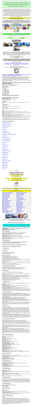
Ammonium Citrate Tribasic (6, 124)
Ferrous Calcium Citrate (6, 140)
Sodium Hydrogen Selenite (6, 160)
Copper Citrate (4, 135)
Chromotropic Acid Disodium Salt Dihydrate (9, 134)
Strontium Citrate (5, 162)
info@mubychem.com (17, 176)
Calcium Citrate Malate (6, 132)
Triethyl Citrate (4, 167)
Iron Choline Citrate (5, 145)
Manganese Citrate (5, 152)
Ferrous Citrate (4, 142)
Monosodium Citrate (14, 74)
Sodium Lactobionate (20, 211)
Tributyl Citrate (4, 163)
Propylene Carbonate (5, 207)
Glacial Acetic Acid (5, 201)
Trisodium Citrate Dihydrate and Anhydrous (14, 75)
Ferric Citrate (4, 144)
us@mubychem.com (17, 179)
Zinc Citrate (4, 168)
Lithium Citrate (4, 147)
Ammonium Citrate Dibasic (6, 122)
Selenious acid (4, 208)
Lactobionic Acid (19, 201)
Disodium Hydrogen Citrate (6, 137)
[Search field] (20, 35)
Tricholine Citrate (5, 165)
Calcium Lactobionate (5, 197)
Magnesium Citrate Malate (6, 150)
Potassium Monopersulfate (21, 207)
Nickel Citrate (4, 155)
